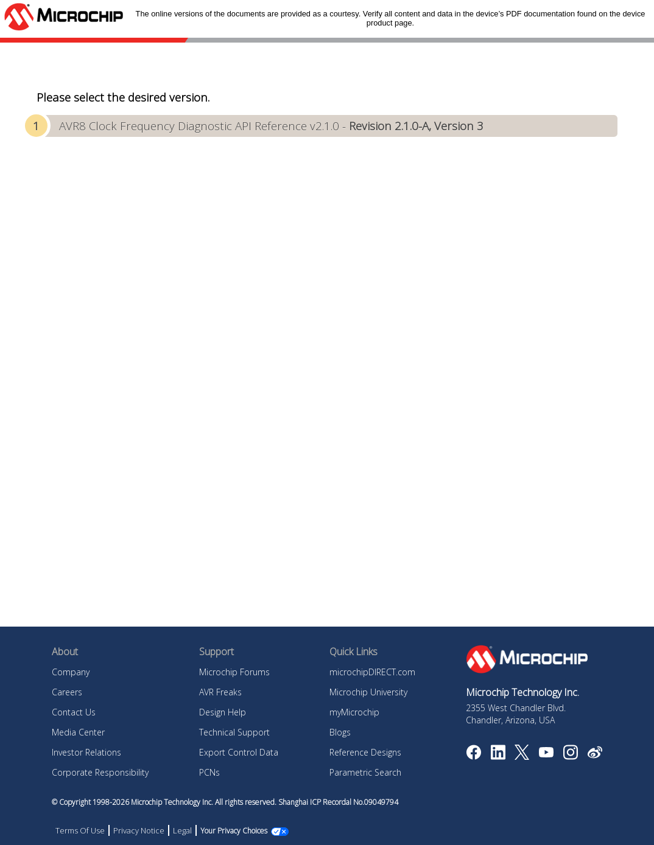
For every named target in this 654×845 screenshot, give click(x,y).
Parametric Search (365, 772)
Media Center (78, 732)
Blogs (340, 732)
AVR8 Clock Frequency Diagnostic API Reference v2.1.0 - (271, 125)
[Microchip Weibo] (594, 755)
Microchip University (368, 692)
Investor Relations (86, 752)
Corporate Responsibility (100, 772)
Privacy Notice (138, 830)
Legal (182, 830)
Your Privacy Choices (233, 831)
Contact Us (74, 712)
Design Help (222, 712)
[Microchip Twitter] (522, 756)
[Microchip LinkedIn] (497, 756)
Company (71, 672)
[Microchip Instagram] (570, 756)
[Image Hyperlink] (546, 753)
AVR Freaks (220, 692)
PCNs (209, 772)
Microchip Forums (234, 672)
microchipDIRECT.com (372, 672)
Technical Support (234, 732)
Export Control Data (238, 752)
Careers (67, 692)
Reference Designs (365, 752)
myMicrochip (354, 712)
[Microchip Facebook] (473, 756)
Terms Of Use (80, 830)
